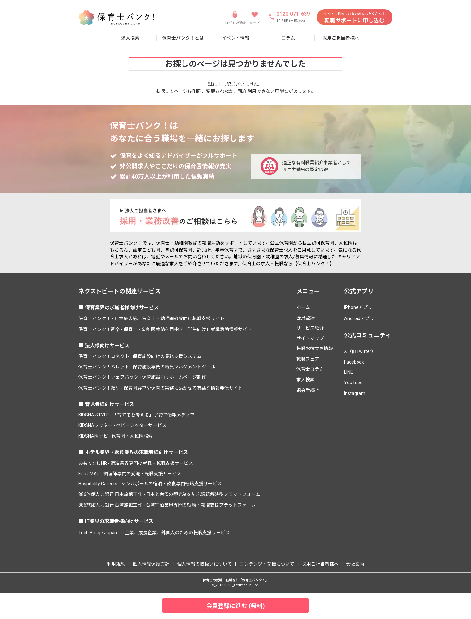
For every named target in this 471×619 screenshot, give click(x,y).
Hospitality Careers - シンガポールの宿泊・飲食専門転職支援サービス (150, 483)
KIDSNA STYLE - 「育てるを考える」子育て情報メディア (136, 414)
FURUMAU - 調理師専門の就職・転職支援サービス (129, 473)
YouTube (353, 382)
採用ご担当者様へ (341, 38)
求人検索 (130, 38)
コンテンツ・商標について (266, 564)
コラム (288, 38)
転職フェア (307, 359)
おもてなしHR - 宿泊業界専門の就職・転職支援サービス (135, 463)
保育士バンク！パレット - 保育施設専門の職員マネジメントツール (146, 366)
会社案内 (355, 564)
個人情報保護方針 (151, 564)
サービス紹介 (310, 328)
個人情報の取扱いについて (204, 564)
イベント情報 (235, 38)
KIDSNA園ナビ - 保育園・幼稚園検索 (115, 436)
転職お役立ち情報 (314, 348)
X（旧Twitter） (360, 351)
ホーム (303, 307)
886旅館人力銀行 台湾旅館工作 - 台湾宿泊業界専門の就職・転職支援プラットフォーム (167, 505)
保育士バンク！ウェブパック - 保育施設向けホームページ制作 (142, 377)
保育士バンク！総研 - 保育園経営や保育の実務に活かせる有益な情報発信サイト (160, 388)
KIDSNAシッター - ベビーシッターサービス (122, 425)
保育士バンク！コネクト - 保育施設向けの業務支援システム (139, 356)
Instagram (354, 393)
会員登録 (305, 317)
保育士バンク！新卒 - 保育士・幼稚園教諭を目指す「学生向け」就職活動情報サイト (165, 329)
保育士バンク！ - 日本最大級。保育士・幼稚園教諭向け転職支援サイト (151, 318)
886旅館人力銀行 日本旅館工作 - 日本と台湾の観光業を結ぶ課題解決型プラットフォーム (169, 494)
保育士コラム (310, 369)
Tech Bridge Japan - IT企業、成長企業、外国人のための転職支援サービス (154, 532)
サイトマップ (310, 338)
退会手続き (307, 390)
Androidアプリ (359, 318)
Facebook (354, 362)
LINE (348, 372)
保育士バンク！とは (183, 38)
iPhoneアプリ (358, 307)
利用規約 (116, 564)
